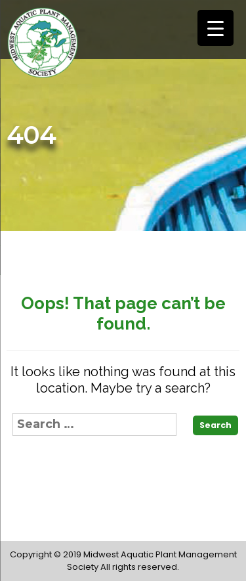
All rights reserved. (139, 567)
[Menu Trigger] (215, 28)
